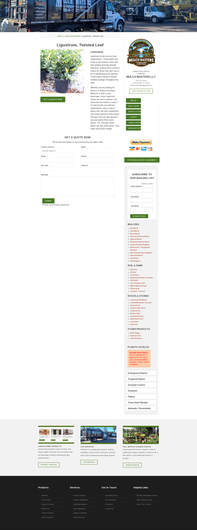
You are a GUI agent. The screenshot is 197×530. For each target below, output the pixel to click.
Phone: (83, 156)
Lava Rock (134, 322)
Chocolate (134, 236)
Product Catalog (49, 464)
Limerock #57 (135, 311)
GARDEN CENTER (132, 465)
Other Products (136, 338)
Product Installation (80, 500)
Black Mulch (135, 234)
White (132, 286)
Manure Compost (146, 278)
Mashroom (134, 278)
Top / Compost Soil (137, 283)
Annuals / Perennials (139, 408)
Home (60, 36)
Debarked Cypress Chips (139, 242)
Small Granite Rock (137, 308)
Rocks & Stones (48, 504)
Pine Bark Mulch (136, 255)
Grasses (132, 390)
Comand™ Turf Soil (137, 291)
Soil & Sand (134, 106)
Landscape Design (134, 128)
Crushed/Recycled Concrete (140, 303)
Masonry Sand (141, 286)
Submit (48, 201)
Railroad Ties (135, 336)
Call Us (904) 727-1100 (141, 91)
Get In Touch (109, 487)
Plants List (45, 509)
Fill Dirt (133, 272)
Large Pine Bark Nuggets (139, 244)
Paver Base (134, 275)
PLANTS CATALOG (138, 347)
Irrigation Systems (80, 513)
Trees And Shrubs (138, 402)
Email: (43, 156)
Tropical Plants (136, 379)
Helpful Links (140, 487)
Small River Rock (136, 319)
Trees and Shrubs (73, 36)
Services (75, 487)
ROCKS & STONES (138, 296)
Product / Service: (48, 147)
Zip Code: (45, 165)
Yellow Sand (134, 288)
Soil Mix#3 (134, 280)
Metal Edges (135, 333)
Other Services (79, 517)
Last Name (135, 206)
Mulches (45, 495)
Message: (44, 175)
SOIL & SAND (135, 265)
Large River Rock (136, 316)
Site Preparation (79, 509)
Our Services (89, 462)
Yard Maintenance (80, 504)
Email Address (137, 186)
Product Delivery (79, 495)
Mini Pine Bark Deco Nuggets (141, 253)
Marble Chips (135, 313)
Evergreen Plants (137, 373)
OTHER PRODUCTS (139, 329)
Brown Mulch (144, 236)
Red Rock (133, 324)
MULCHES (133, 224)
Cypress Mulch (136, 239)
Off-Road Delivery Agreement (141, 160)
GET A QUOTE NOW (53, 99)
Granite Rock (135, 305)
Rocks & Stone (135, 111)
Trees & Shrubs (135, 122)
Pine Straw (134, 258)
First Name (135, 197)
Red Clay (133, 269)
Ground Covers (136, 385)
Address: (84, 165)
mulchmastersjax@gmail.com (141, 85)
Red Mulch (134, 228)
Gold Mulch (134, 231)
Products (43, 487)
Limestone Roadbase (138, 300)
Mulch (133, 100)
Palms (131, 396)
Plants (133, 117)
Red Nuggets (135, 261)
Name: (83, 147)
